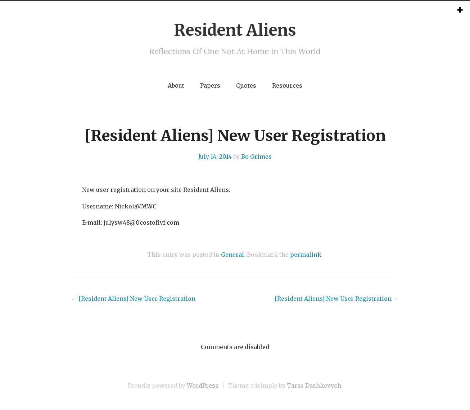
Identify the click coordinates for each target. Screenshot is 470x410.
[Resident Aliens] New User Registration (133, 298)
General (232, 254)
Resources (287, 85)
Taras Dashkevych (314, 385)
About (176, 85)
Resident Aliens (235, 30)
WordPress (202, 385)
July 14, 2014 (215, 156)
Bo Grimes (256, 156)
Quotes (246, 85)
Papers (210, 85)
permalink (305, 254)
